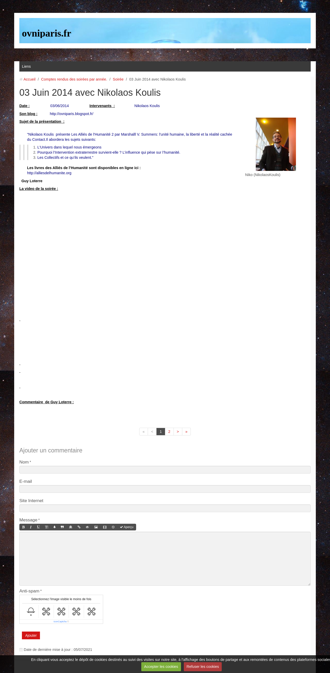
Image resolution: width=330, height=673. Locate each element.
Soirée (118, 79)
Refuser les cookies (203, 667)
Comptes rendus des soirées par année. (74, 79)
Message (28, 519)
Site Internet (31, 500)
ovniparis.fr (46, 33)
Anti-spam (29, 590)
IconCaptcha (60, 621)
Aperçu (126, 527)
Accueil (29, 79)
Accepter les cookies (161, 667)
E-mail (25, 481)
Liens (26, 66)
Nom (24, 462)
